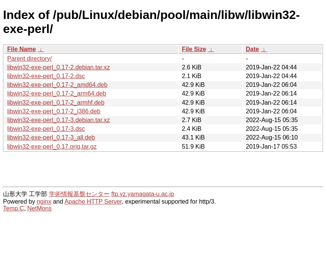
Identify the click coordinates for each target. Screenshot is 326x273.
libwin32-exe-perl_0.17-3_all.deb (51, 137)
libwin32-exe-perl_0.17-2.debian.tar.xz (58, 67)
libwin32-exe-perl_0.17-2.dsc (46, 76)
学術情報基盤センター (79, 194)
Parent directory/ (29, 58)
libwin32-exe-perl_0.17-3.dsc (46, 129)
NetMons (39, 208)
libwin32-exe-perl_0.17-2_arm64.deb (56, 93)
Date (252, 49)
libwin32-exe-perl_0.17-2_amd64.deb (57, 85)
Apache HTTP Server (93, 201)
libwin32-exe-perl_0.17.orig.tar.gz (52, 146)
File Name (21, 49)
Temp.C (13, 208)
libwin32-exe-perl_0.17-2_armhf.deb (55, 102)
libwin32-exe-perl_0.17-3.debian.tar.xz (58, 120)
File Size (194, 49)
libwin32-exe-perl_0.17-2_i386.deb (54, 111)
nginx (44, 201)
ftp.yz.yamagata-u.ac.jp (142, 194)
